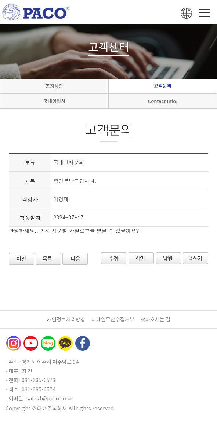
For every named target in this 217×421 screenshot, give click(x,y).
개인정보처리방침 (66, 319)
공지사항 (54, 85)
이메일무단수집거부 (112, 319)
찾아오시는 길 (155, 319)
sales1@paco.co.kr (49, 398)
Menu (204, 13)
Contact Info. (162, 100)
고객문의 (162, 86)
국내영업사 (54, 100)
